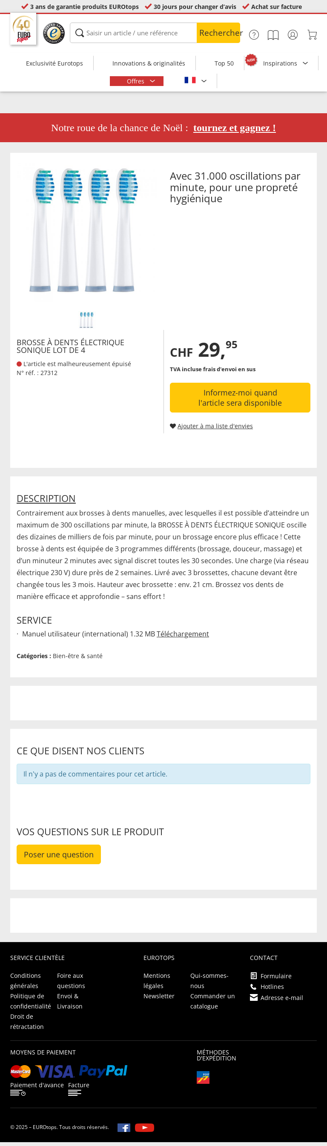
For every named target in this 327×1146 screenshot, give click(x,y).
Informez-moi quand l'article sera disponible (240, 401)
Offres (136, 81)
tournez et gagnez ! (234, 131)
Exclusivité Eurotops (54, 63)
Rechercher (219, 32)
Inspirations (281, 63)
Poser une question (59, 858)
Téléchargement (183, 637)
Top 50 (224, 63)
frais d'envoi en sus (229, 373)
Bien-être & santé (78, 660)
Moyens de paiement (43, 1056)
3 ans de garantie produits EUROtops (84, 7)
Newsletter (159, 1000)
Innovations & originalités (148, 63)
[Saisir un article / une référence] (155, 33)
